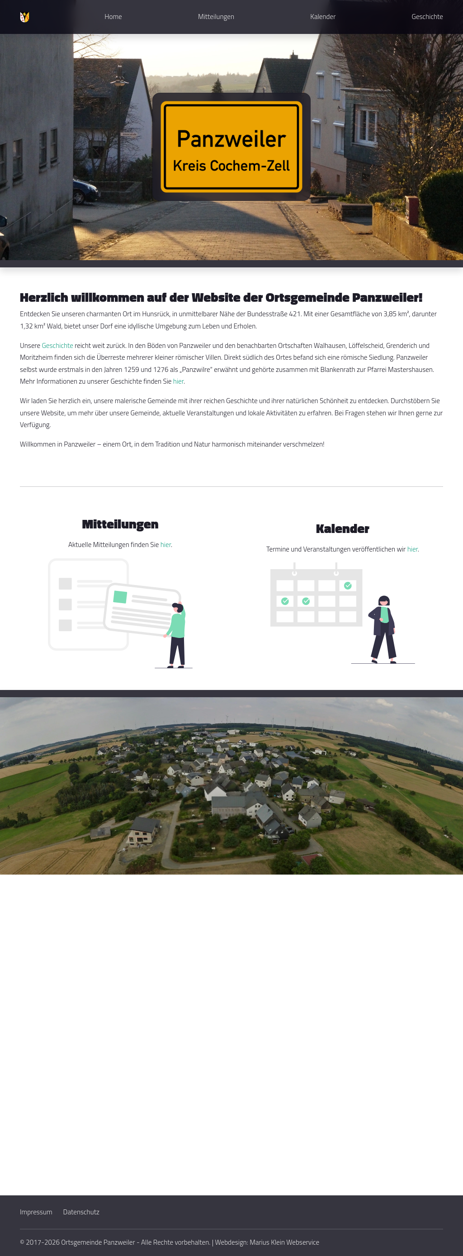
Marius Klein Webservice (284, 1242)
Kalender (322, 16)
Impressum (36, 1212)
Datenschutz (81, 1212)
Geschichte (427, 16)
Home (113, 16)
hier (178, 381)
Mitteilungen (216, 16)
